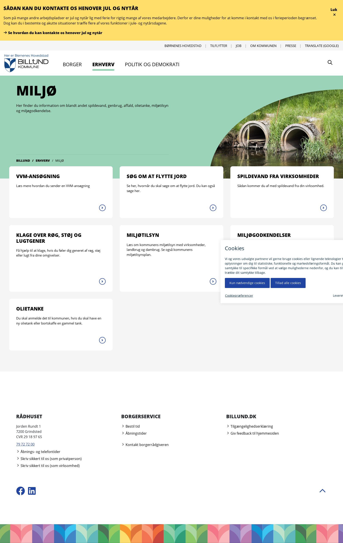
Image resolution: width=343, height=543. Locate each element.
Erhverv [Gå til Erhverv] (43, 160)
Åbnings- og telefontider (38, 451)
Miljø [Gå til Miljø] (59, 160)
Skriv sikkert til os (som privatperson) (49, 458)
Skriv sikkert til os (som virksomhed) (48, 465)
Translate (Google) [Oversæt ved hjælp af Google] (322, 45)
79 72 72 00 (25, 444)
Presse (290, 45)
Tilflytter (218, 45)
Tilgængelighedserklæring (249, 426)
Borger (72, 64)
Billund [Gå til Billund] (23, 160)
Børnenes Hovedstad (182, 45)
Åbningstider (134, 433)
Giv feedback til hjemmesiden (252, 433)
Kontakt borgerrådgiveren (145, 444)
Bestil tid (130, 426)
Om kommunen (263, 45)
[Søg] (330, 63)
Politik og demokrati (152, 64)
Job (239, 45)
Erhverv (103, 64)
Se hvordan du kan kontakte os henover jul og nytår (53, 32)
